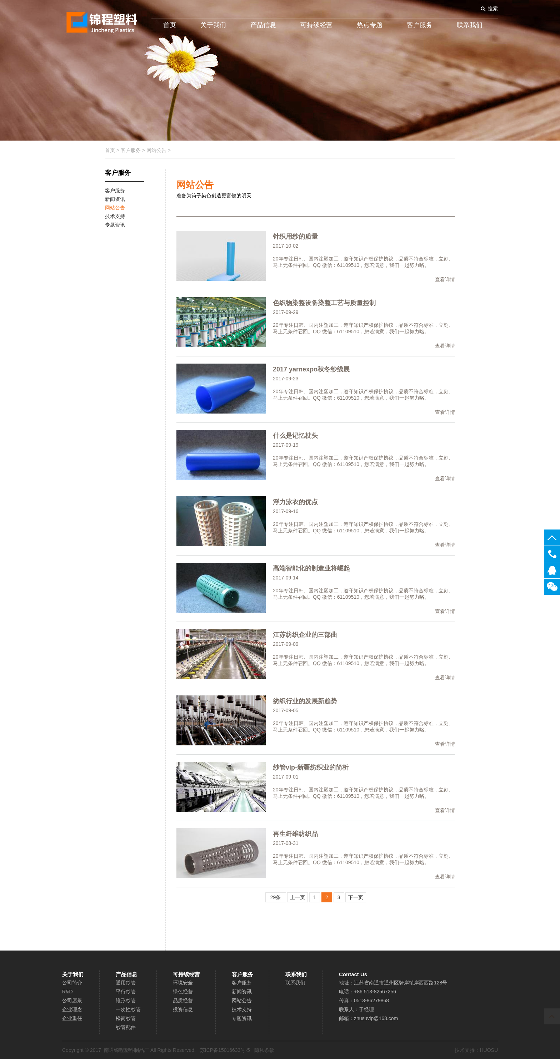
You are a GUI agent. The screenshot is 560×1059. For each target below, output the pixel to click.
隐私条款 (264, 1050)
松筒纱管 (126, 1018)
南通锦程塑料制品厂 (126, 1050)
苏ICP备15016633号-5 (225, 1050)
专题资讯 (242, 1018)
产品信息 (263, 25)
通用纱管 (126, 982)
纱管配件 (126, 1027)
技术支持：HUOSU (476, 1050)
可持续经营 (316, 25)
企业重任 (72, 1018)
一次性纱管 (128, 1009)
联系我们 (469, 25)
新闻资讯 (242, 991)
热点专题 (369, 25)
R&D (67, 991)
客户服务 (419, 25)
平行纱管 (126, 991)
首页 (169, 25)
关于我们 (213, 25)
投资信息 (183, 1009)
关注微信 (552, 587)
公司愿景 (72, 1000)
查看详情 (445, 279)
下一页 (355, 897)
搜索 (493, 8)
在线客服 (552, 570)
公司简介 (72, 982)
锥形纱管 (126, 1000)
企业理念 (72, 1009)
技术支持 (242, 1009)
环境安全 (183, 982)
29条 (275, 897)
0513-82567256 (552, 554)
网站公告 (156, 150)
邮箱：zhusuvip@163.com (368, 1018)
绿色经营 (183, 991)
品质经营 (183, 1000)
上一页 (297, 897)
